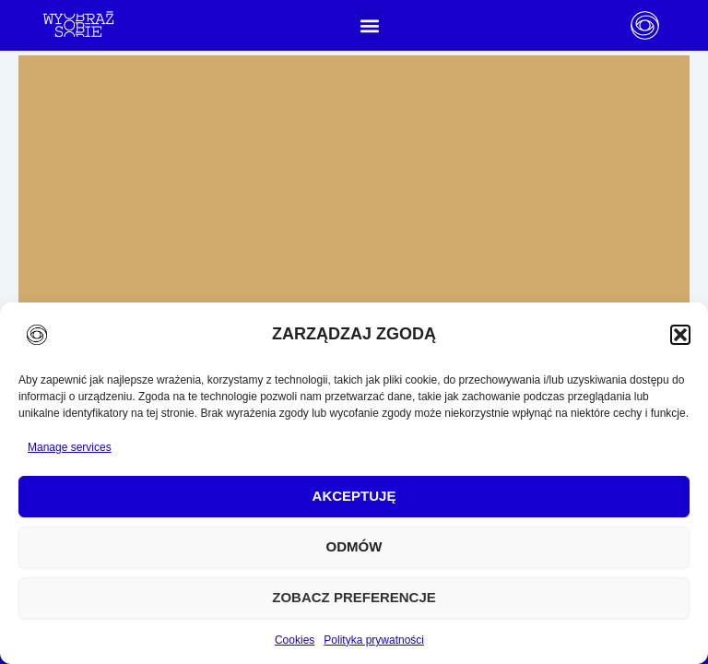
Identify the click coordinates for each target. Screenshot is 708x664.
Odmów (354, 546)
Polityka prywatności (374, 640)
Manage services (70, 447)
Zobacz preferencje (354, 597)
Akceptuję (354, 496)
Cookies (294, 640)
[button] (680, 335)
